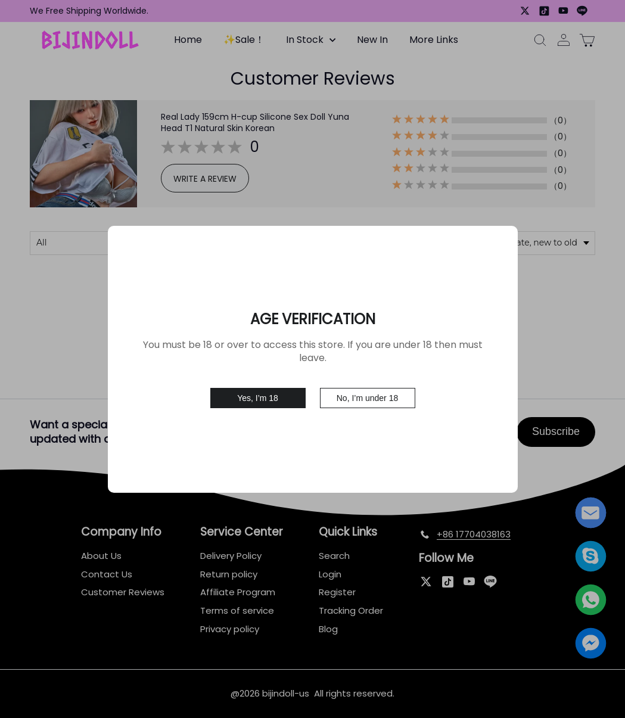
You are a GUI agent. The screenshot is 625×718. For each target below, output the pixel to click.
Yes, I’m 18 (257, 392)
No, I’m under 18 (368, 392)
